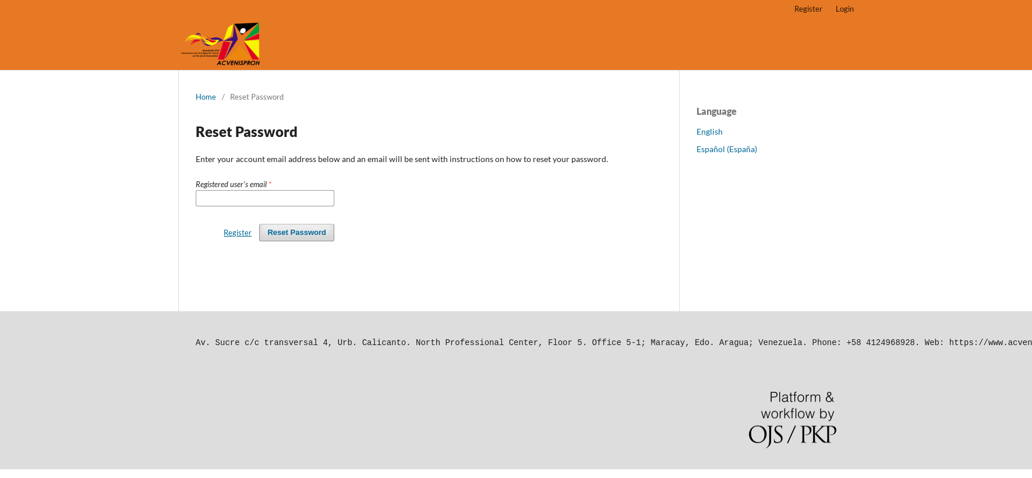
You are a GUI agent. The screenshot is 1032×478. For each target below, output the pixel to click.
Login (845, 8)
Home (206, 96)
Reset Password (296, 232)
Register (808, 8)
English (710, 131)
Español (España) (727, 149)
